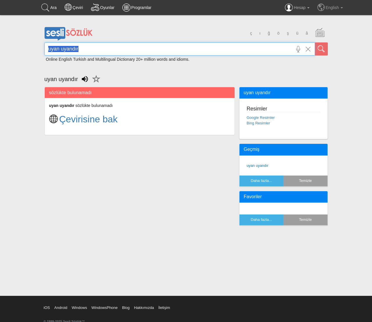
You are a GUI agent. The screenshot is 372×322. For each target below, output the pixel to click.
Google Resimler (261, 117)
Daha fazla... (261, 180)
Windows (79, 307)
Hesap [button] (297, 7)
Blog (126, 307)
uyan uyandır (258, 165)
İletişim (164, 307)
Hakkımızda (144, 307)
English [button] (330, 7)
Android (60, 307)
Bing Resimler (258, 123)
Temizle (305, 180)
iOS (47, 307)
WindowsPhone (104, 307)
